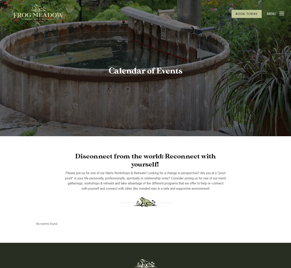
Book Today (247, 14)
